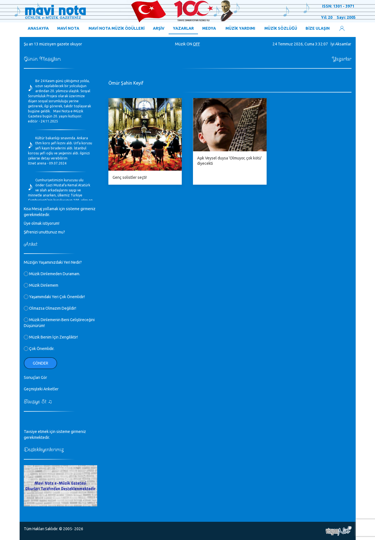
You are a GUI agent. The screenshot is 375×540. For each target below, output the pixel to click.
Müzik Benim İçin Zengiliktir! (51, 337)
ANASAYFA (38, 28)
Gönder (40, 363)
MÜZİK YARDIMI (240, 28)
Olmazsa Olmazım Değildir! (50, 308)
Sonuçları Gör (35, 377)
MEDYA (209, 28)
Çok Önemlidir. (39, 348)
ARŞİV (158, 28)
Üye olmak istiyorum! (41, 223)
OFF (196, 44)
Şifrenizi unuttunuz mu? (44, 232)
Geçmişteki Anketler (41, 389)
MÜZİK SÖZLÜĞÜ (280, 28)
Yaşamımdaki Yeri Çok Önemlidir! (54, 297)
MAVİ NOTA (68, 28)
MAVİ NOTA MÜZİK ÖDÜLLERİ (116, 28)
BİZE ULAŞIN (318, 28)
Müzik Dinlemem (41, 285)
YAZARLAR (183, 28)
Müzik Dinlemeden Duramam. (52, 274)
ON (189, 44)
